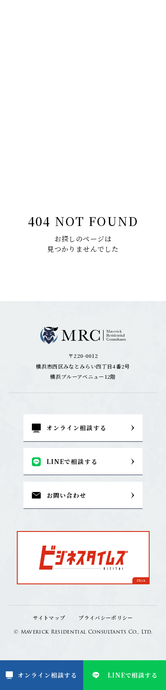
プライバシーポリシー (105, 617)
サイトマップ (49, 617)
